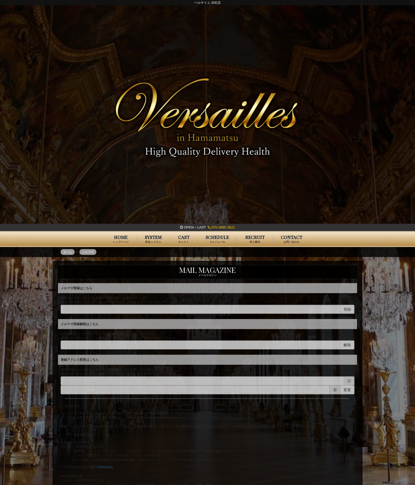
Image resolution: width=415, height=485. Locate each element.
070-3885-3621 (221, 227)
